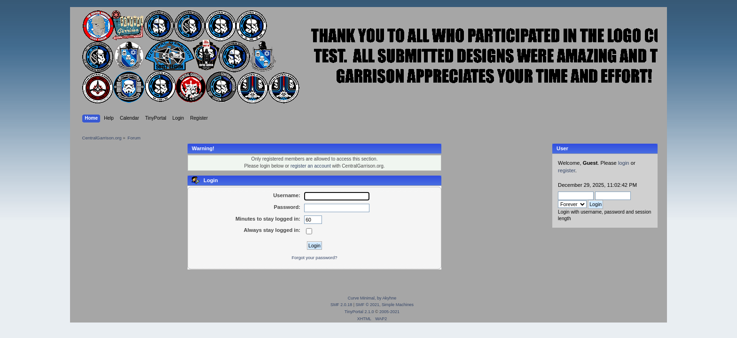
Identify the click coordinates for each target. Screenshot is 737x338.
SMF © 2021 (367, 304)
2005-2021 (389, 311)
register (566, 170)
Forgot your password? (314, 257)
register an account (310, 166)
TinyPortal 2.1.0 (359, 311)
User (562, 148)
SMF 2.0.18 (341, 304)
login (623, 163)
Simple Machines (398, 304)
